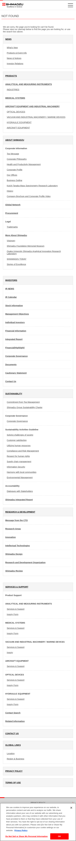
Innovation (10, 537)
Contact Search (12, 713)
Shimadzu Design (14, 554)
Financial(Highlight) (15, 348)
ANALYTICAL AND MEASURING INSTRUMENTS (28, 84)
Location (11, 753)
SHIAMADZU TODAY (16, 259)
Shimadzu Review (14, 571)
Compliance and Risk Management (23, 451)
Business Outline (14, 180)
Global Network (12, 205)
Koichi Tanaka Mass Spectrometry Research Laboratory (32, 185)
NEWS (8, 39)
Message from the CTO (16, 520)
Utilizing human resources (18, 445)
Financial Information (15, 331)
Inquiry (10, 652)
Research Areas (13, 529)
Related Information (15, 721)
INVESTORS (11, 280)
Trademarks (12, 227)
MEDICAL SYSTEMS (15, 98)
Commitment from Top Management (23, 402)
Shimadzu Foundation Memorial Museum (25, 246)
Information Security (16, 467)
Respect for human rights (18, 456)
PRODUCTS (11, 76)
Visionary (11, 240)
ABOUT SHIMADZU (14, 140)
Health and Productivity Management (24, 164)
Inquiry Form (12, 614)
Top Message (13, 154)
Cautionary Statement (16, 373)
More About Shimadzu (16, 235)
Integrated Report (14, 339)
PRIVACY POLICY (14, 771)
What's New (12, 47)
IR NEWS (9, 289)
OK (59, 836)
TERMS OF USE (13, 782)
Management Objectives (17, 314)
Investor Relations (15, 63)
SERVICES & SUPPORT (16, 587)
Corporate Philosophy (17, 159)
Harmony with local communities (21, 472)
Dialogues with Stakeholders (20, 491)
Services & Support (15, 609)
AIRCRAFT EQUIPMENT (18, 128)
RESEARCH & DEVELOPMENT (20, 512)
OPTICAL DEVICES (16, 112)
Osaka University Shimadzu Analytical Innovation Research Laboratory (34, 252)
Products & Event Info (17, 53)
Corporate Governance (16, 356)
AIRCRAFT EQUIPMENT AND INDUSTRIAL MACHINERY (32, 106)
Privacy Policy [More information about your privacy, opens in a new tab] (20, 830)
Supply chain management (19, 461)
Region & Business (15, 759)
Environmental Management (20, 477)
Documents (10, 364)
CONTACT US (12, 733)
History (10, 191)
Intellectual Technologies (17, 545)
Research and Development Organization (25, 562)
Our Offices (12, 175)
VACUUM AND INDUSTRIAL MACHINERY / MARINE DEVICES (36, 117)
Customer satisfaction (17, 440)
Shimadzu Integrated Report (19, 499)
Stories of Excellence (16, 264)
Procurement (11, 213)
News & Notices (14, 58)
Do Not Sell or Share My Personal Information (26, 836)
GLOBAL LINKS (13, 745)
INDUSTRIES (13, 89)
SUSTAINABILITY (13, 393)
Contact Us (10, 381)
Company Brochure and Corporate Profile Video (29, 196)
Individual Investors (15, 322)
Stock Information (14, 305)
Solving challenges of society (20, 435)
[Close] (71, 807)
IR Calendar (11, 297)
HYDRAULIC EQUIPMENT (19, 122)
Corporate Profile (14, 170)
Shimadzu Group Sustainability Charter (24, 407)
